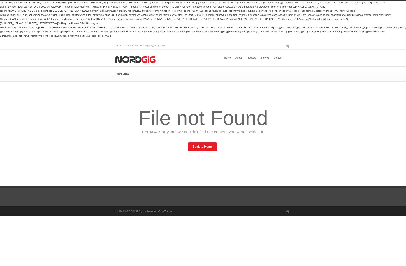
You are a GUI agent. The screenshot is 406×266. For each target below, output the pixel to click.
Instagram (280, 46)
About (238, 57)
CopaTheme (165, 211)
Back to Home (203, 146)
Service (265, 57)
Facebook (272, 46)
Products (251, 57)
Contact (278, 57)
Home (227, 57)
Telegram (287, 46)
